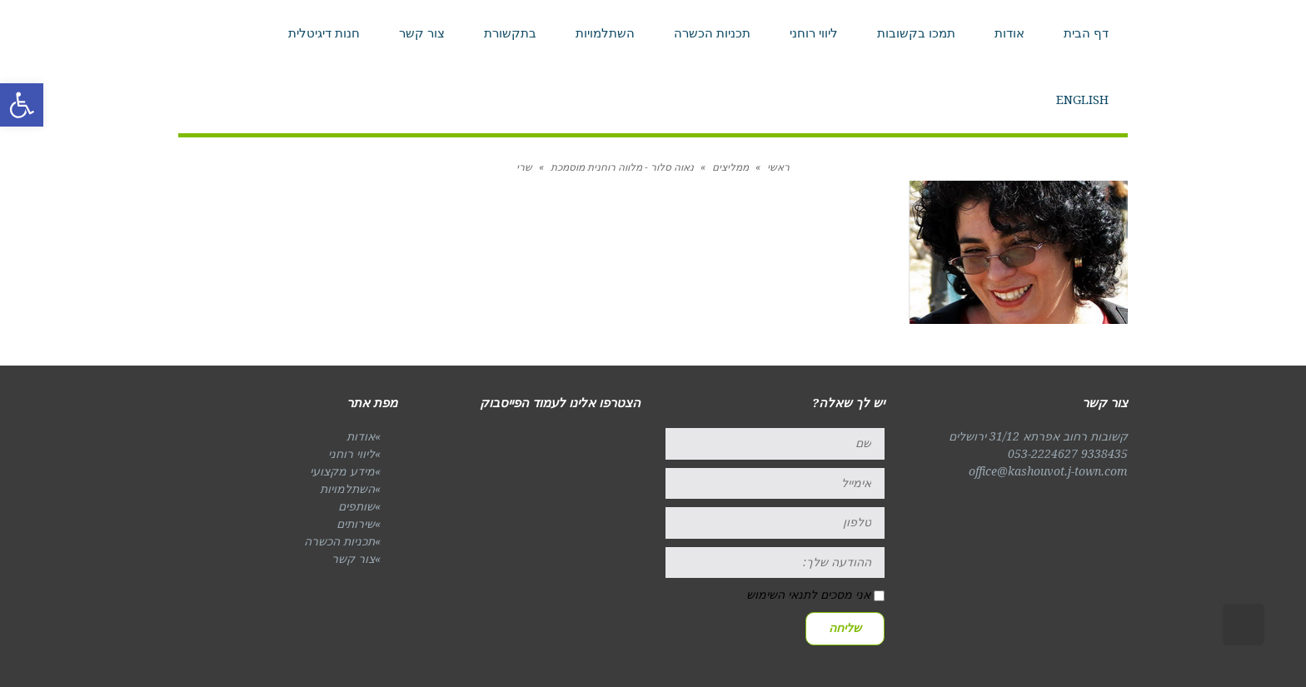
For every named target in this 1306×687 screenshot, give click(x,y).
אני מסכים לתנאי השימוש (808, 594)
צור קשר (353, 558)
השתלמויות (347, 488)
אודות (360, 436)
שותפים (356, 506)
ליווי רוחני (351, 453)
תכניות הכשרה (339, 541)
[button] (21, 105)
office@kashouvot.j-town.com (1048, 471)
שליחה (845, 628)
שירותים (355, 523)
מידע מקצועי (342, 471)
